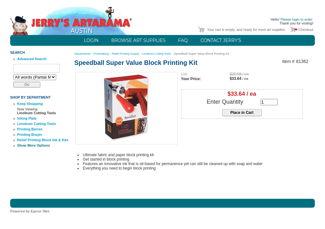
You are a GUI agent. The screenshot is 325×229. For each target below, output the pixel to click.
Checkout (306, 29)
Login (91, 40)
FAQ (183, 40)
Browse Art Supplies (138, 40)
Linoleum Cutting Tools (36, 124)
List (184, 74)
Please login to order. (297, 19)
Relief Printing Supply (126, 53)
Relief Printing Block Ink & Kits (42, 140)
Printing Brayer (29, 134)
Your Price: (191, 79)
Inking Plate (27, 118)
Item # (288, 61)
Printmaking (101, 53)
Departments (82, 53)
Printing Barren (30, 129)
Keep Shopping (30, 104)
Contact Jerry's (220, 40)
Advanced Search (31, 59)
